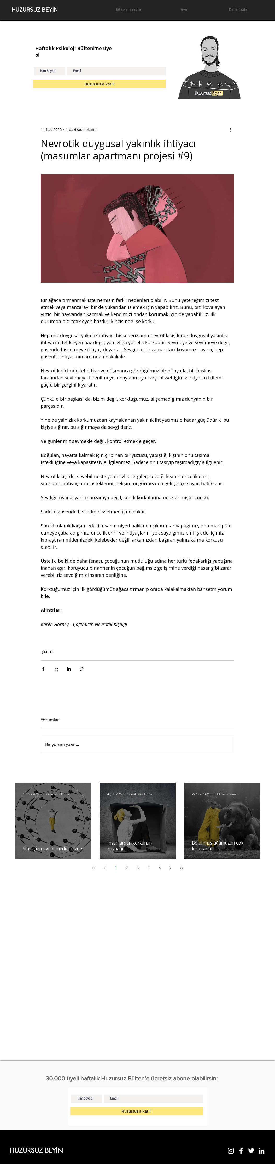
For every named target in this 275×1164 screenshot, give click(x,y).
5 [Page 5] (160, 867)
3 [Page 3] (138, 867)
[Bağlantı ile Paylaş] (81, 669)
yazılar (47, 651)
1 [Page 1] (116, 867)
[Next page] (170, 867)
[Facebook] (241, 1151)
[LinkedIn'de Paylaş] (68, 669)
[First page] (93, 867)
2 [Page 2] (127, 867)
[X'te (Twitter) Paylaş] (56, 669)
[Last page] (181, 867)
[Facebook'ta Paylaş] (43, 669)
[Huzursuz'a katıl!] (99, 84)
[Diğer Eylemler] (231, 129)
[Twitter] (251, 1151)
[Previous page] (104, 867)
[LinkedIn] (261, 1151)
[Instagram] (231, 1151)
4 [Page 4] (149, 867)
